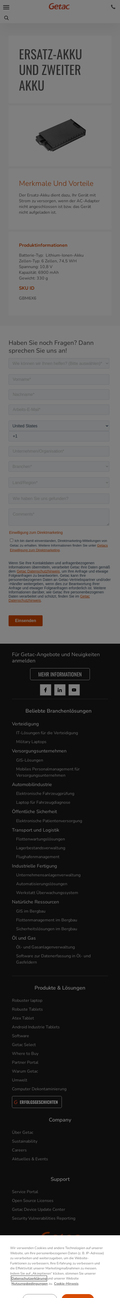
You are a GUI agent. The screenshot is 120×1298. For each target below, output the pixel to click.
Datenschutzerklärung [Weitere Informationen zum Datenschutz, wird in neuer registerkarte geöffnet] (28, 1291)
